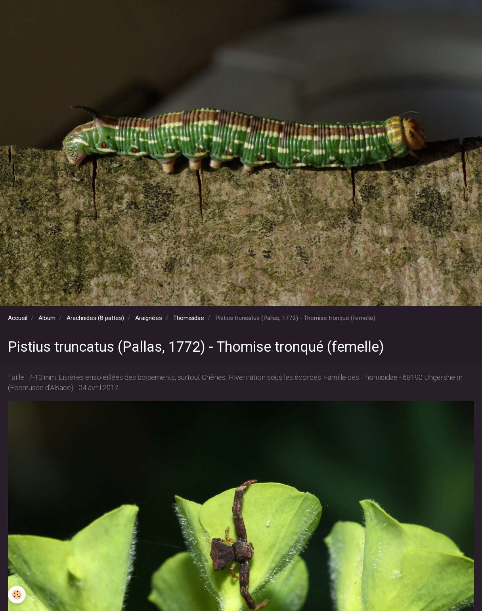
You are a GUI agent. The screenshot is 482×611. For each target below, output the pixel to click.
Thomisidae (188, 318)
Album (46, 318)
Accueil (17, 318)
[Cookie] (17, 594)
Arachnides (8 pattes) (95, 318)
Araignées (148, 318)
